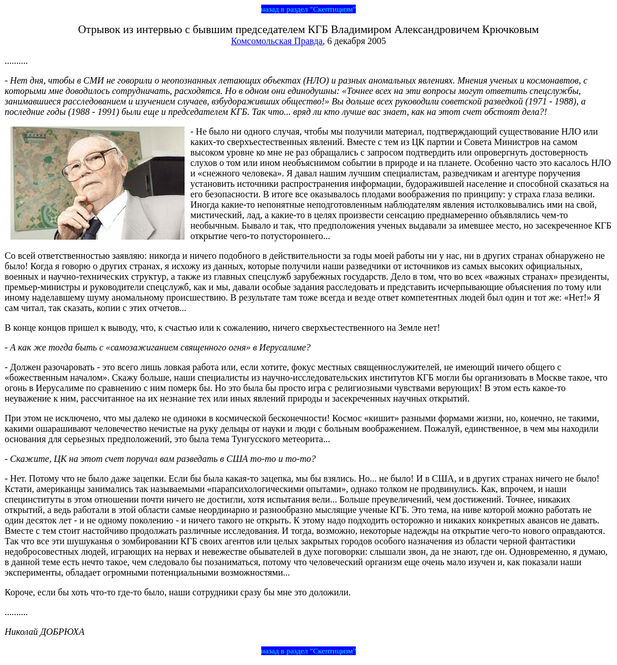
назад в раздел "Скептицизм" (308, 9)
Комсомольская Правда (277, 41)
